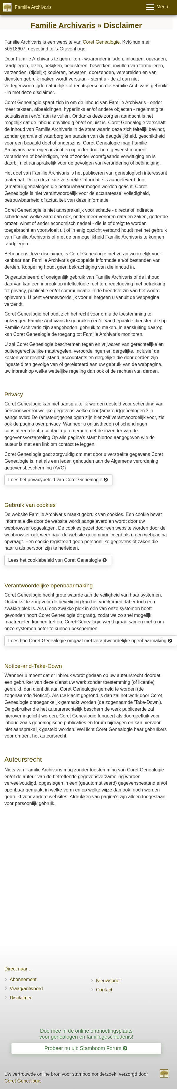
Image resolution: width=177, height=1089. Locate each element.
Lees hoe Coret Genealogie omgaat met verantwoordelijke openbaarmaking (90, 640)
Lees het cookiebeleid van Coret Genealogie (57, 560)
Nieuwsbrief (108, 980)
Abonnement (23, 979)
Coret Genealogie (101, 42)
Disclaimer (21, 997)
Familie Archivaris (33, 7)
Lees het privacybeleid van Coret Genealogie (58, 479)
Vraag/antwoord (26, 988)
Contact (104, 989)
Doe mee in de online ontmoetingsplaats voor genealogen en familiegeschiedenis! (86, 1033)
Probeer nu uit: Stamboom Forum (85, 1048)
